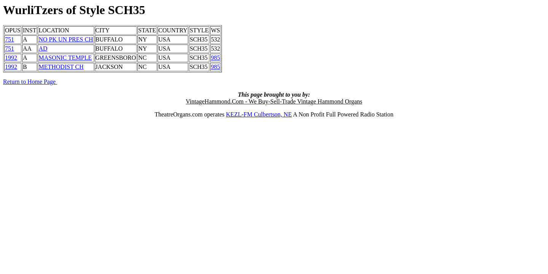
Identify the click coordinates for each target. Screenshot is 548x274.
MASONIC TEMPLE (65, 57)
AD (42, 48)
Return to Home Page (30, 81)
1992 (11, 57)
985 (215, 57)
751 (9, 39)
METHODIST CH (60, 67)
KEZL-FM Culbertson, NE (259, 114)
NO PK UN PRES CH (65, 39)
